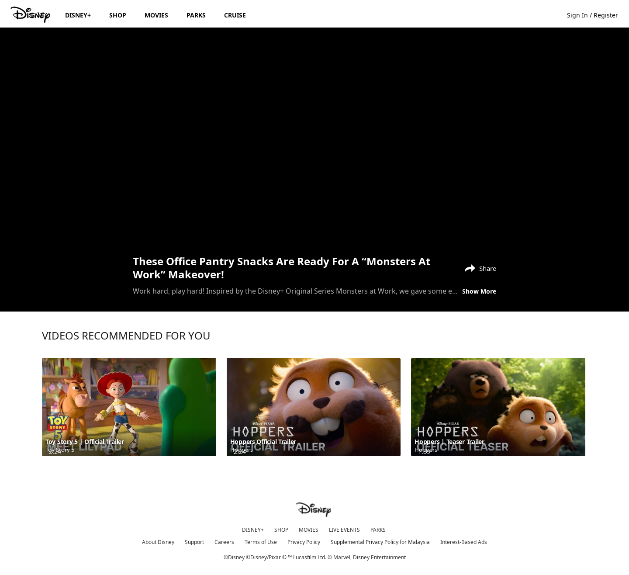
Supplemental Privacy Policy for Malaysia (380, 542)
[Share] (478, 267)
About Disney (158, 542)
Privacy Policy (303, 542)
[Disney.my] (31, 15)
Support (194, 542)
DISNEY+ (253, 529)
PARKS (378, 529)
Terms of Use (261, 542)
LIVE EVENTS (344, 529)
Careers (224, 542)
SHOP (281, 529)
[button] (597, 15)
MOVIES (308, 529)
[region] (314, 140)
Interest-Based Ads (463, 542)
